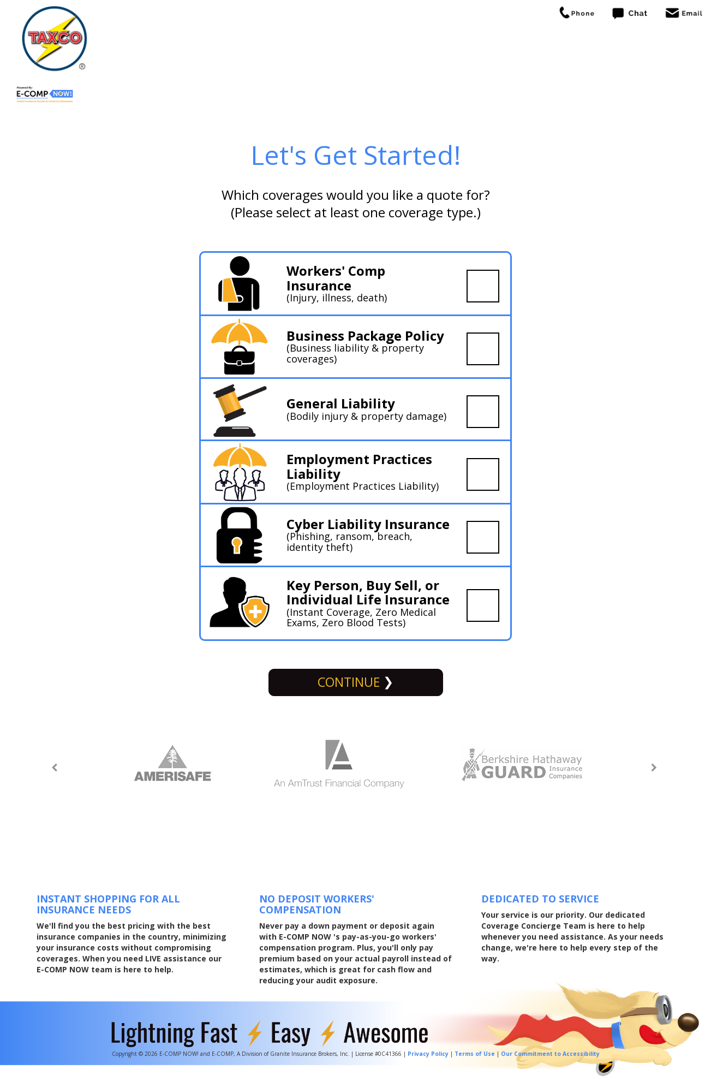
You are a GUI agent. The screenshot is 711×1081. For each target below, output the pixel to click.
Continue (350, 682)
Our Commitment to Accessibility (550, 1054)
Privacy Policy (428, 1054)
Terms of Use (475, 1054)
